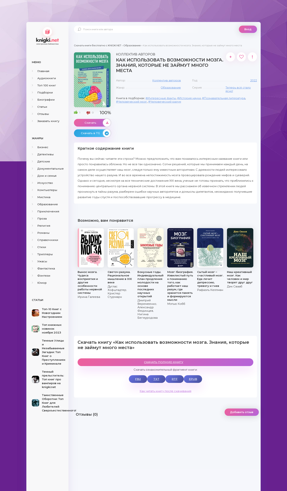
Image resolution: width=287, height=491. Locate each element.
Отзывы (40, 114)
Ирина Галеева (89, 297)
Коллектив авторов (166, 80)
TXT (156, 379)
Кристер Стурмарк (115, 295)
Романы (41, 233)
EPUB (193, 379)
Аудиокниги (44, 78)
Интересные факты (161, 98)
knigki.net (47, 36)
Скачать (98, 123)
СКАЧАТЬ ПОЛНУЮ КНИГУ (163, 362)
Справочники (45, 240)
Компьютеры (44, 190)
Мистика (41, 197)
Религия (41, 225)
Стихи (39, 247)
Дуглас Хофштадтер (117, 288)
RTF (175, 379)
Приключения (45, 211)
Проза (39, 218)
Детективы (43, 154)
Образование (45, 204)
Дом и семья (44, 175)
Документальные (48, 168)
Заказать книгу (45, 121)
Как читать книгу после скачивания (165, 391)
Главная (40, 71)
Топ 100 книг (44, 85)
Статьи (39, 106)
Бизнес (40, 147)
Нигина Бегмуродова (147, 315)
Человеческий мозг (132, 101)
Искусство (42, 183)
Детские (41, 161)
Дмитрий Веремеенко (146, 302)
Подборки (42, 92)
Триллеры (42, 254)
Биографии (43, 99)
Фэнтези (41, 275)
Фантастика (43, 268)
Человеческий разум (165, 101)
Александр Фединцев (145, 309)
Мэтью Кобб (176, 304)
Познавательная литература (224, 98)
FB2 (138, 379)
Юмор (39, 282)
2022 (253, 80)
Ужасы (39, 261)
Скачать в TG (96, 133)
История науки (190, 98)
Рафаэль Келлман (210, 290)
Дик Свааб (234, 286)
